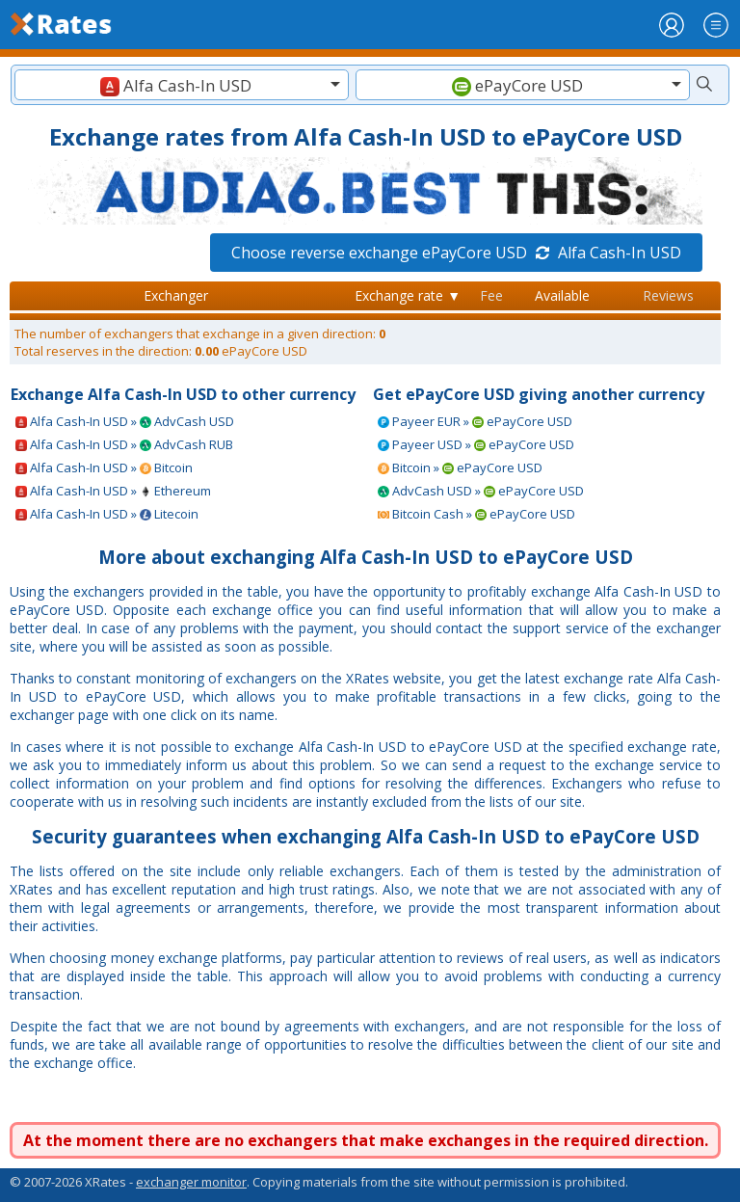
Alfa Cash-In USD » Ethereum (113, 490)
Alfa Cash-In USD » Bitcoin (104, 467)
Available (562, 295)
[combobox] (181, 84)
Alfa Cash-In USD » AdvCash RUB (124, 444)
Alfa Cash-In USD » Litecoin (106, 513)
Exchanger (176, 295)
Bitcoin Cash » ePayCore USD (476, 513)
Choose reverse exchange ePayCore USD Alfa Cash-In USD (456, 252)
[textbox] (181, 85)
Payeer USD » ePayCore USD (476, 444)
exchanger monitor (191, 1181)
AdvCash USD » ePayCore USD (481, 490)
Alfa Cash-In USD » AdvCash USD (124, 421)
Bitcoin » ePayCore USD (460, 467)
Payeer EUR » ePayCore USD (475, 421)
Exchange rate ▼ (408, 295)
